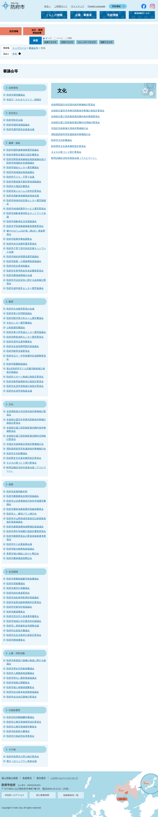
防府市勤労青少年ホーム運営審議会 (25, 318)
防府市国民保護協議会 (18, 124)
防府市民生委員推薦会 (18, 266)
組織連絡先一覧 (70, 795)
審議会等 (33, 48)
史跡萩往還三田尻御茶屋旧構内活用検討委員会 (75, 122)
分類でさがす (67, 42)
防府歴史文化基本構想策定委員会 (68, 146)
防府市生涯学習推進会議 (19, 391)
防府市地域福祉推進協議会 (20, 172)
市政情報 (112, 15)
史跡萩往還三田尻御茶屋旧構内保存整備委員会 (75, 116)
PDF (70, 38)
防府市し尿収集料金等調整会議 (22, 625)
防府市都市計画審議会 (18, 588)
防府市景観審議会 (15, 583)
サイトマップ (77, 6)
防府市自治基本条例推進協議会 (22, 692)
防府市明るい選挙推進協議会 (21, 678)
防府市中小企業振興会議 (19, 544)
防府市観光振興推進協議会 (20, 548)
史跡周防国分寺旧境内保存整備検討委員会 (73, 104)
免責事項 (27, 778)
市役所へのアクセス (14, 795)
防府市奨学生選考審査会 (19, 341)
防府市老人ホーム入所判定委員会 (23, 191)
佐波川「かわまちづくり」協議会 (23, 99)
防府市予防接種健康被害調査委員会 (25, 226)
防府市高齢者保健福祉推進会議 (22, 195)
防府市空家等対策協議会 (19, 607)
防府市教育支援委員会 (18, 351)
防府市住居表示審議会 (18, 630)
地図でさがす (107, 42)
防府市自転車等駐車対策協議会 (22, 597)
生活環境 (13, 571)
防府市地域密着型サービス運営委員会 (26, 208)
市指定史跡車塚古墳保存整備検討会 (69, 128)
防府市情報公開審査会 (18, 682)
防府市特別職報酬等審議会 (20, 717)
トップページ (19, 48)
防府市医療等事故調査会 (19, 239)
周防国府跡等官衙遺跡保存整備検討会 (71, 134)
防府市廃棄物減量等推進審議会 (22, 578)
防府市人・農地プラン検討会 (21, 513)
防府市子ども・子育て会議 (20, 177)
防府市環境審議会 (15, 95)
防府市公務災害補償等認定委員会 (23, 722)
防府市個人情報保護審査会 (20, 687)
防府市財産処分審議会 (18, 731)
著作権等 (41, 778)
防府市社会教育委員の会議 (20, 308)
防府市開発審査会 (15, 640)
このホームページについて (64, 778)
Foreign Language (96, 6)
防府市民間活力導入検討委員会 (22, 756)
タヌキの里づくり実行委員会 (66, 152)
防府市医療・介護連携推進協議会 (23, 261)
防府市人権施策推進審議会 (20, 673)
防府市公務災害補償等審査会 (21, 726)
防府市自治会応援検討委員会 (21, 696)
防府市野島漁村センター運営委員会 (25, 337)
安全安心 (13, 113)
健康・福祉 (14, 143)
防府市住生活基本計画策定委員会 (23, 635)
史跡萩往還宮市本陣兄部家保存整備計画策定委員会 (77, 110)
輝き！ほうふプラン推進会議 (21, 761)
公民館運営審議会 (15, 327)
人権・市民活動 (17, 653)
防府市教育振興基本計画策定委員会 (25, 381)
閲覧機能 (116, 6)
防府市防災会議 (14, 120)
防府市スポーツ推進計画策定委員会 (25, 376)
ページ (60, 38)
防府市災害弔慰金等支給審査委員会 (25, 270)
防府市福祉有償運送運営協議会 (22, 256)
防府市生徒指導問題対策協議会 (22, 346)
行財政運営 (14, 710)
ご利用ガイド (60, 6)
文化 (14, 54)
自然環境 (13, 87)
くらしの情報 (54, 15)
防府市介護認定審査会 (18, 186)
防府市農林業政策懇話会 (19, 558)
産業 (11, 484)
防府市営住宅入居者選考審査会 (22, 616)
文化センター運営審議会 (19, 322)
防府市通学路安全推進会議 (20, 129)
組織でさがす (50, 42)
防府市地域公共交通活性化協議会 (23, 621)
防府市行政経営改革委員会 (20, 736)
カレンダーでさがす (87, 42)
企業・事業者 (83, 15)
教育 (11, 301)
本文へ (47, 6)
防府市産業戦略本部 (16, 491)
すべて (48, 38)
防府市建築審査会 (15, 611)
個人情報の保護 (10, 778)
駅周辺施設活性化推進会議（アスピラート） (74, 158)
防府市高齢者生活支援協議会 (21, 221)
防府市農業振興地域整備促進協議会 (25, 526)
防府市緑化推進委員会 (18, 593)
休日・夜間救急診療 (37, 31)
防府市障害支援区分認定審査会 (22, 154)
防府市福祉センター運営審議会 (22, 167)
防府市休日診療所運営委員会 (21, 243)
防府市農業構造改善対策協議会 (22, 496)
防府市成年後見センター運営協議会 (25, 288)
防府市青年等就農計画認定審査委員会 (26, 531)
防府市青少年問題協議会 (19, 313)
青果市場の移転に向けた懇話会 (22, 553)
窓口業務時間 (42, 795)
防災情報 (14, 31)
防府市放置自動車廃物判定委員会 (23, 602)
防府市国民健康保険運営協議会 (22, 150)
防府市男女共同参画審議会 (20, 668)
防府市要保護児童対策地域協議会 (23, 181)
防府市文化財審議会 (61, 140)
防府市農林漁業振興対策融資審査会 (25, 509)
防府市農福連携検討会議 (19, 275)
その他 (12, 749)
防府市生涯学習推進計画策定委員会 (25, 386)
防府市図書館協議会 (16, 364)
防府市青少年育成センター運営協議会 (26, 332)
